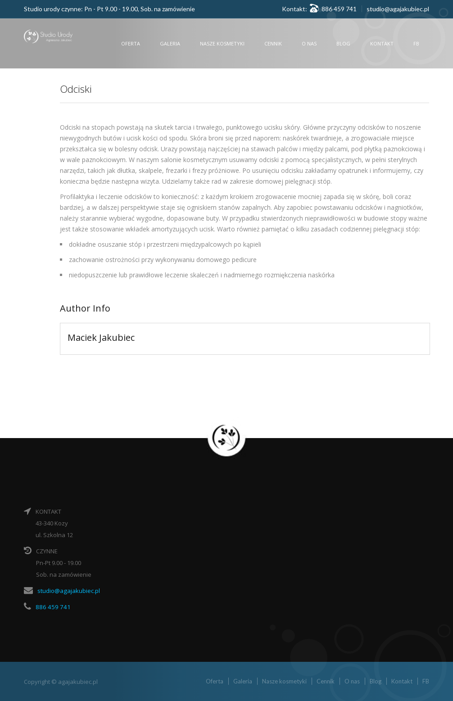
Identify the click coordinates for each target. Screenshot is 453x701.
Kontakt (382, 43)
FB (416, 43)
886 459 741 (51, 606)
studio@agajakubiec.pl (398, 8)
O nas (309, 43)
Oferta (130, 43)
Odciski (77, 88)
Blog (343, 43)
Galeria (170, 43)
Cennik (273, 43)
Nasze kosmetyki (222, 43)
